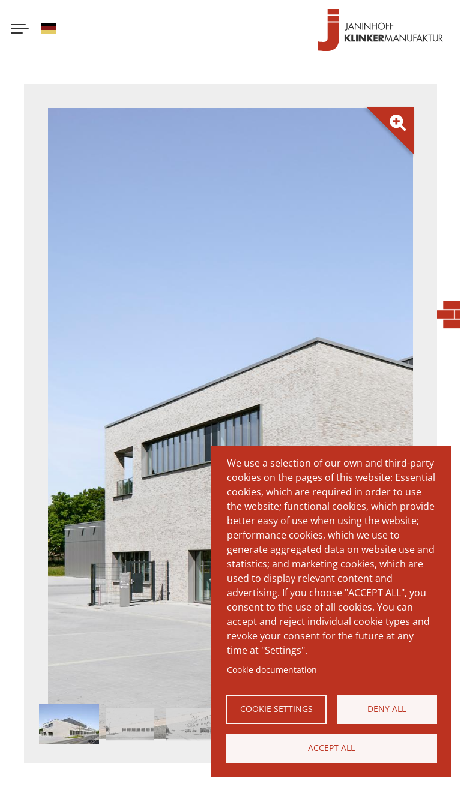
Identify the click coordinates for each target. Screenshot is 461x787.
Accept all (331, 747)
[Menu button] (20, 30)
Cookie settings (276, 708)
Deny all (386, 708)
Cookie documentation (272, 669)
